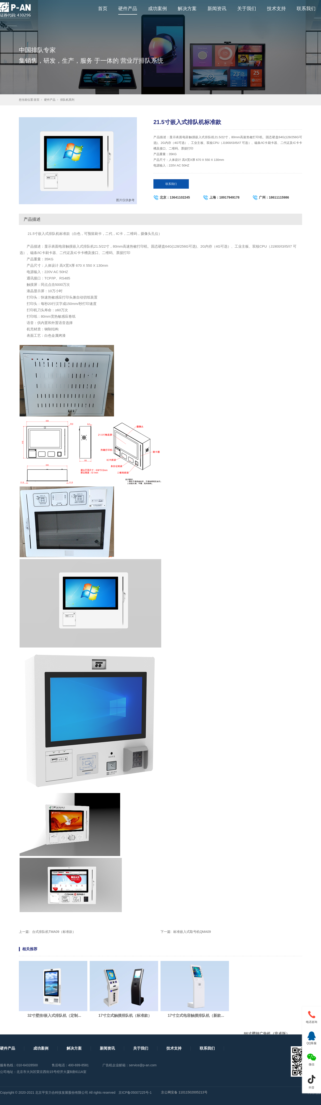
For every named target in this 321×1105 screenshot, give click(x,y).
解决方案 (187, 8)
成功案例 (157, 8)
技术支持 (276, 8)
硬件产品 (127, 8)
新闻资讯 (216, 8)
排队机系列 (67, 99)
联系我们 (306, 8)
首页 (102, 8)
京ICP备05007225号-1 (135, 1092)
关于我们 (246, 8)
